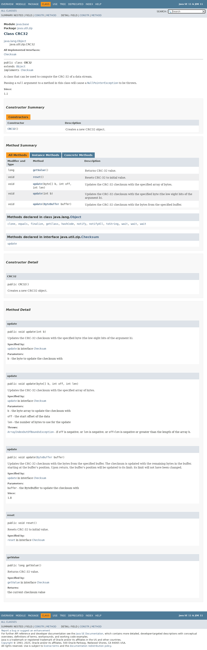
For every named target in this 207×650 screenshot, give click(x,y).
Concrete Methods (78, 155)
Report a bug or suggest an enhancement (25, 630)
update (37, 183)
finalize (37, 223)
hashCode (67, 223)
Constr (39, 15)
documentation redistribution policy (90, 646)
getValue (39, 170)
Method (51, 15)
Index (89, 4)
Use (55, 4)
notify (81, 223)
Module (21, 4)
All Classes (9, 10)
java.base (22, 24)
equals (23, 223)
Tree (63, 4)
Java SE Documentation (89, 633)
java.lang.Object (15, 41)
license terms (51, 646)
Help (98, 4)
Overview (7, 4)
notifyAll (96, 223)
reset (37, 177)
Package (33, 4)
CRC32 (11, 128)
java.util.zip (25, 28)
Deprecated (75, 4)
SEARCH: (162, 11)
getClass (52, 223)
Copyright (7, 643)
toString (112, 223)
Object (20, 66)
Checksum (10, 54)
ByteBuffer (51, 204)
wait (125, 223)
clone (11, 223)
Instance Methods (45, 155)
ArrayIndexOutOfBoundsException (31, 431)
